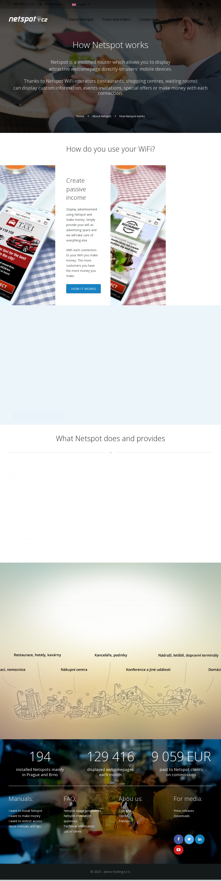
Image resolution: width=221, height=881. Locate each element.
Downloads (182, 817)
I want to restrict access (25, 822)
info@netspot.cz (54, 4)
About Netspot (101, 116)
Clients (123, 817)
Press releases (184, 812)
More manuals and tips (25, 827)
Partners (125, 822)
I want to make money (24, 817)
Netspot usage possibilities (82, 812)
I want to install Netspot (25, 812)
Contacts (125, 812)
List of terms (73, 833)
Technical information (79, 827)
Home (80, 116)
